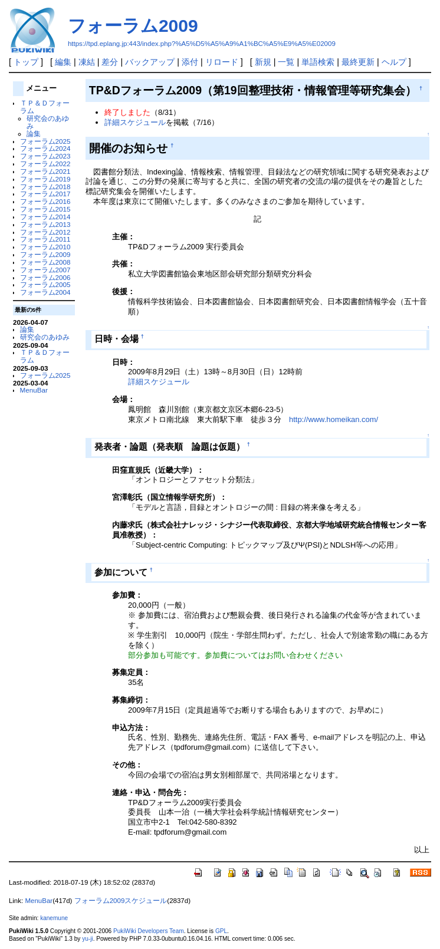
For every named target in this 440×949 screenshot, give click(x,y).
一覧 (286, 62)
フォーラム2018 (45, 186)
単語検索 (317, 62)
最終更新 (358, 62)
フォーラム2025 (45, 141)
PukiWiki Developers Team (148, 931)
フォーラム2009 (133, 25)
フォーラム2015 (45, 209)
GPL (221, 931)
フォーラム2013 (45, 224)
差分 (109, 62)
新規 (263, 62)
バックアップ (150, 62)
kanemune (54, 918)
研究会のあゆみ (48, 122)
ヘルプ (394, 62)
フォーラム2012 (45, 232)
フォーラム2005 (45, 284)
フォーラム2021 (45, 171)
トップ (26, 62)
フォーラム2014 (45, 216)
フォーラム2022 (45, 163)
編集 (63, 62)
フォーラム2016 (45, 201)
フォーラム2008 (45, 262)
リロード (221, 62)
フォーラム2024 (45, 148)
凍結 (86, 62)
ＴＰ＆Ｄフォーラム (45, 106)
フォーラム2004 (45, 292)
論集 (34, 133)
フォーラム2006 (45, 277)
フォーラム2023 (45, 156)
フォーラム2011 (45, 239)
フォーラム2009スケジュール (121, 900)
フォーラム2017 (45, 193)
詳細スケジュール (135, 122)
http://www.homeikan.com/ (333, 419)
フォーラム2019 (45, 179)
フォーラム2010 (45, 247)
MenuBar (34, 390)
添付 (190, 62)
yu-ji (87, 938)
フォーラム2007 (45, 270)
